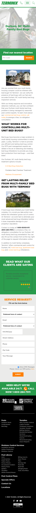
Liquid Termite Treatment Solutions (26, 425)
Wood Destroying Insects (25, 437)
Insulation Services (7, 447)
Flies (19, 461)
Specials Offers (8, 480)
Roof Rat (21, 466)
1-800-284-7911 (21, 392)
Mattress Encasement (13, 174)
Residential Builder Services (25, 433)
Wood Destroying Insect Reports (25, 440)
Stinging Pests (23, 468)
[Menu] (27, 3)
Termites (23, 420)
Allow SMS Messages (27, 367)
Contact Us (6, 484)
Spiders (4, 468)
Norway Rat (22, 463)
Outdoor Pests (6, 422)
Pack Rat (21, 465)
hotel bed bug (16, 247)
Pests (3, 420)
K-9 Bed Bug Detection (14, 166)
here (32, 369)
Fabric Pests (5, 461)
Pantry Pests (5, 466)
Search (29, 58)
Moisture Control (7, 451)
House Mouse (6, 463)
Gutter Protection (7, 449)
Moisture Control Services (12, 445)
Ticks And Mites (23, 470)
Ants (3, 457)
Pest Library (6, 455)
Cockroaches (5, 424)
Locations (5, 487)
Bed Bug (4, 426)
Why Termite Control (26, 422)
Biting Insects (22, 457)
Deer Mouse (22, 459)
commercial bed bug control (15, 115)
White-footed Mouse (8, 472)
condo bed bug (14, 250)
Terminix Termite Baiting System (25, 429)
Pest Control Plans (9, 476)
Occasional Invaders (8, 465)
